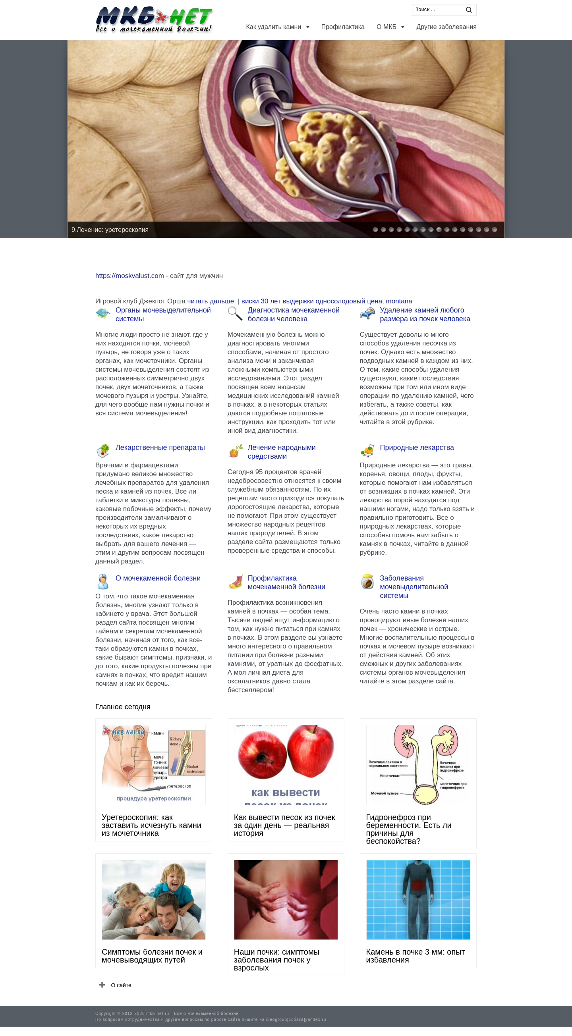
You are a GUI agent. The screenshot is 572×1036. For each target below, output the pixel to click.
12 (463, 229)
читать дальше (210, 301)
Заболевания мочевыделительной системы (414, 587)
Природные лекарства (417, 447)
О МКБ (387, 26)
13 (471, 229)
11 (455, 229)
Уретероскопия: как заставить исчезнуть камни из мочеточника (151, 825)
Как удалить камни (274, 26)
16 (494, 229)
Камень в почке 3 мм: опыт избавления (415, 955)
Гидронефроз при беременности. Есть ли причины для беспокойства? (409, 829)
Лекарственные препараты (160, 447)
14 (478, 229)
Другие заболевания (446, 26)
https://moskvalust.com (129, 276)
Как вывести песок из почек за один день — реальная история (284, 825)
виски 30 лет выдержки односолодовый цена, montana (327, 301)
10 (447, 229)
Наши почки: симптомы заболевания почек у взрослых (276, 959)
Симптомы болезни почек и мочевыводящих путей (152, 955)
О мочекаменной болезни (158, 578)
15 (486, 229)
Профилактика (343, 26)
